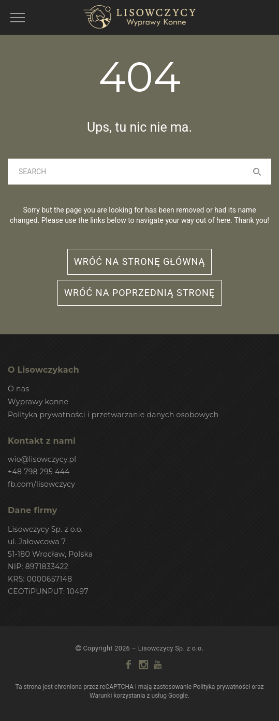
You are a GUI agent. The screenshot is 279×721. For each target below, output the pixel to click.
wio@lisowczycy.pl (42, 459)
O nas (18, 388)
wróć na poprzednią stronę (139, 292)
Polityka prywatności (221, 686)
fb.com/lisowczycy (41, 484)
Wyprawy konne (38, 401)
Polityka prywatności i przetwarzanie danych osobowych (113, 414)
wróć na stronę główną (139, 261)
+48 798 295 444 (39, 471)
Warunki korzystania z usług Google (139, 695)
